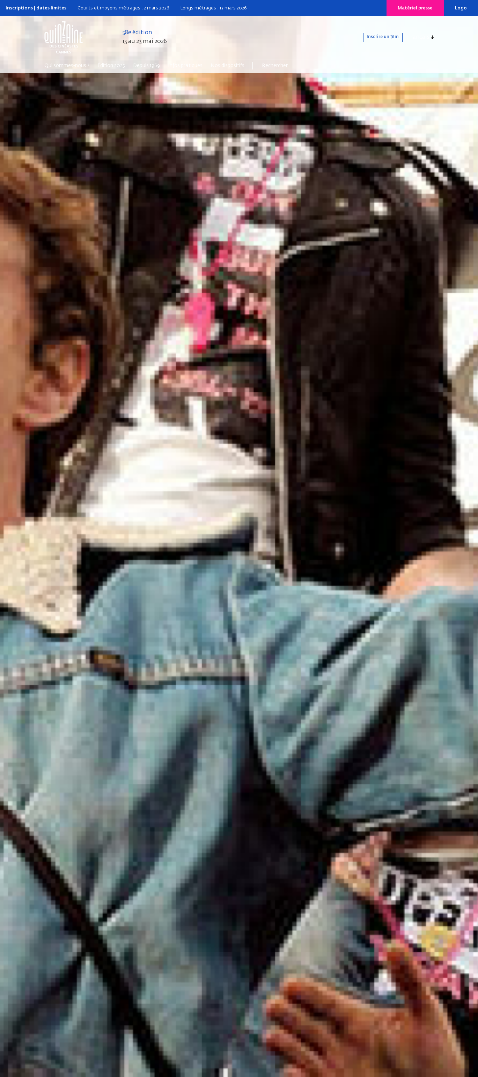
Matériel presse (415, 8)
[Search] (289, 65)
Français (418, 37)
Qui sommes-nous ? (66, 65)
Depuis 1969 (146, 65)
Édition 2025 (111, 65)
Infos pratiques (185, 65)
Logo (461, 8)
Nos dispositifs (227, 65)
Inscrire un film (376, 37)
